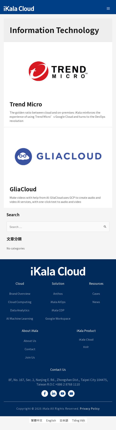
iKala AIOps (58, 302)
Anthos (58, 293)
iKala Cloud (86, 340)
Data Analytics (19, 310)
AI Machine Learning (19, 318)
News (96, 302)
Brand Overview (19, 293)
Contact (30, 349)
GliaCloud (23, 189)
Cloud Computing (19, 302)
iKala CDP (58, 310)
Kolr (86, 347)
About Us (30, 341)
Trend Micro (26, 104)
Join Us (30, 357)
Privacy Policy (90, 408)
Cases (96, 293)
